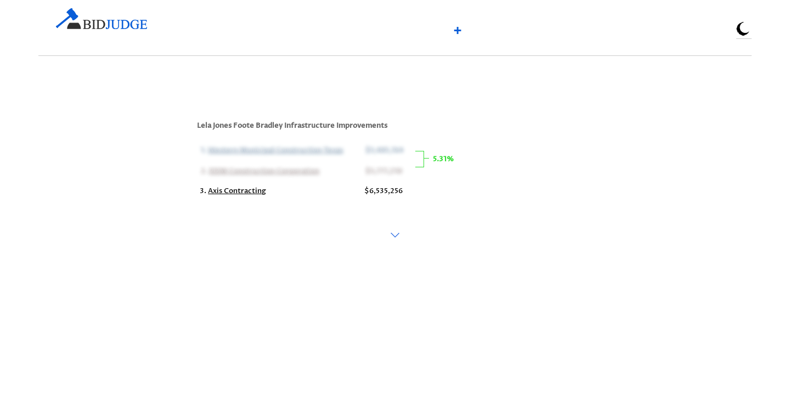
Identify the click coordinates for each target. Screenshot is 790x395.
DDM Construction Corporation (263, 170)
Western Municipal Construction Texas (274, 149)
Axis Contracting (237, 191)
